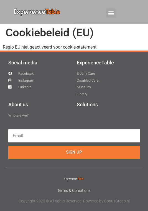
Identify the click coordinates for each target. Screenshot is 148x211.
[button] (111, 12)
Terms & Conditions (74, 190)
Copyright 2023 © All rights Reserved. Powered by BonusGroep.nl (74, 201)
